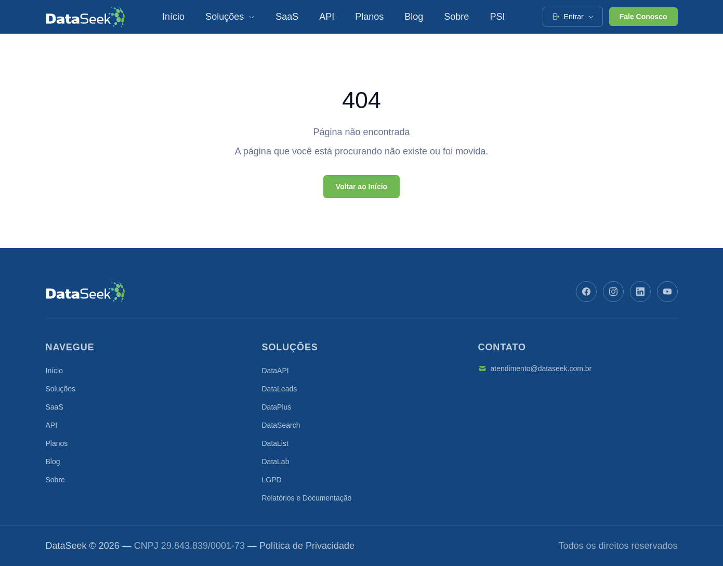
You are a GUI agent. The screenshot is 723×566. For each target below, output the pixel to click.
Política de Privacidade (306, 546)
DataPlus (277, 407)
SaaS (286, 16)
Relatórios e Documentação (307, 498)
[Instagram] (613, 291)
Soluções (230, 16)
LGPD (272, 480)
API (326, 16)
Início (173, 16)
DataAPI (275, 370)
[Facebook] (586, 291)
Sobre (456, 16)
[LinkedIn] (640, 291)
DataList (275, 443)
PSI (497, 16)
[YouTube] (667, 291)
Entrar (572, 16)
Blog (413, 16)
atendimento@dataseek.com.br (535, 368)
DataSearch (281, 425)
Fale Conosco (643, 16)
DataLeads (279, 389)
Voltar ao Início (361, 186)
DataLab (276, 461)
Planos (369, 16)
